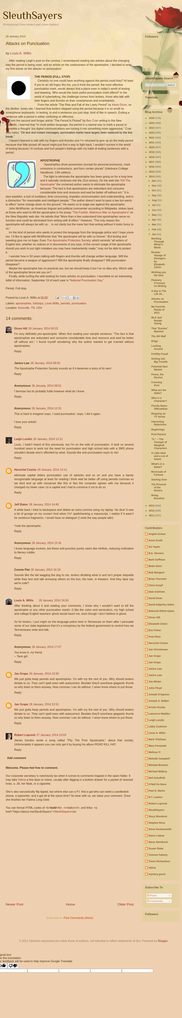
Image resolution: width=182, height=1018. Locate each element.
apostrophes (23, 303)
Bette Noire (155, 566)
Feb (154, 229)
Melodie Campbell (159, 758)
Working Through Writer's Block (157, 243)
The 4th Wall (158, 336)
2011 (152, 515)
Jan (154, 234)
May (154, 214)
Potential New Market (159, 368)
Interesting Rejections (159, 423)
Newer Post (14, 904)
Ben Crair (92, 120)
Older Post (125, 904)
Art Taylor (154, 546)
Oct (154, 190)
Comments (155, 901)
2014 (152, 176)
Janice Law (155, 668)
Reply (18, 351)
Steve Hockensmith (160, 829)
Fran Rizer (155, 636)
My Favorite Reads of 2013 (158, 309)
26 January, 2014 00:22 (43, 328)
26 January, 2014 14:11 (52, 469)
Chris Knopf (156, 585)
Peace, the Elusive (157, 376)
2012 (152, 510)
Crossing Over (156, 384)
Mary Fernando (157, 745)
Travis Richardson (159, 861)
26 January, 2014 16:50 (54, 600)
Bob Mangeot (156, 572)
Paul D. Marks (157, 790)
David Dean (155, 598)
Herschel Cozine (25, 469)
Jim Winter (155, 681)
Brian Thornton (158, 578)
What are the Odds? (158, 392)
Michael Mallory (158, 771)
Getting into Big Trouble (159, 360)
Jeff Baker (21, 504)
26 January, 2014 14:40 (44, 504)
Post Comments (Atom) (78, 917)
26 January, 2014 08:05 (45, 363)
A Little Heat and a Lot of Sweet (159, 456)
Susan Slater (156, 848)
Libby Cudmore (158, 726)
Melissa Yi (154, 752)
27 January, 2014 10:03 (51, 734)
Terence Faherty (158, 854)
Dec (154, 180)
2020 (152, 147)
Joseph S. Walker (159, 700)
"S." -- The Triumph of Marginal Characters (159, 443)
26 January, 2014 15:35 (46, 542)
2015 (152, 171)
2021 (152, 142)
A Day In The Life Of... (158, 292)
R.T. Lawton (155, 797)
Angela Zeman (157, 534)
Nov (154, 185)
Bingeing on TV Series (158, 415)
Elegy (154, 341)
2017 (152, 161)
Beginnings (158, 429)
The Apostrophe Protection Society (68, 240)
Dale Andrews (157, 591)
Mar (154, 224)
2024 (152, 127)
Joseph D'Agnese (159, 694)
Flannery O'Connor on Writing (158, 283)
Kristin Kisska (157, 707)
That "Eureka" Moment (159, 330)
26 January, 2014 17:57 (46, 646)
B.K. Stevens (156, 553)
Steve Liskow (156, 835)
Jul (154, 205)
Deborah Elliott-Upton (161, 611)
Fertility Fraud (159, 353)
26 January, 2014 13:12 (48, 439)
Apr (154, 219)
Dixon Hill (20, 328)
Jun (154, 210)
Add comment (16, 757)
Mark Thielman (157, 739)
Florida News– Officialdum (159, 407)
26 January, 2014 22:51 (44, 704)
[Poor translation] (13, 966)
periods (65, 303)
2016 (152, 166)
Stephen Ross (157, 822)
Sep (154, 195)
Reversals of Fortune (158, 473)
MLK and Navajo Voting (156, 320)
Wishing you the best (158, 274)
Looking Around (157, 347)
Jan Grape (21, 673)
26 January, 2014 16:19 (45, 569)
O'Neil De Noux (158, 784)
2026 (152, 118)
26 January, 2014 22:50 (44, 673)
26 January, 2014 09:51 (46, 385)
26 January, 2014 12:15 (46, 408)
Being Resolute (157, 497)
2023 (152, 132)
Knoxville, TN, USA (30, 307)
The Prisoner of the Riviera (159, 487)
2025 (152, 123)
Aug (154, 200)
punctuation (79, 303)
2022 (152, 137)
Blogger (162, 940)
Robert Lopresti (24, 734)
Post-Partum (158, 434)
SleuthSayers (32, 15)
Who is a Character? (159, 399)
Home (70, 904)
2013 (152, 505)
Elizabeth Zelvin (158, 623)
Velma (22, 779)
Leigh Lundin (23, 439)
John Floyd (155, 688)
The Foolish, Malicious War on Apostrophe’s (100, 212)
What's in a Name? (157, 465)
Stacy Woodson (158, 816)
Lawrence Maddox (159, 713)
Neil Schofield (157, 777)
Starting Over (159, 479)
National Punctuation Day (86, 280)
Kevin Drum (119, 104)
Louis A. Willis (24, 600)
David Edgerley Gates (161, 604)
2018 (152, 157)
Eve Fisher (155, 630)
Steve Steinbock (158, 842)
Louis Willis (52, 303)
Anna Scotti (155, 540)
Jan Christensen (158, 649)
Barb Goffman (157, 559)
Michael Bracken (158, 765)
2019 (152, 152)
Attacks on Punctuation (159, 300)
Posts (152, 895)
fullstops (38, 303)
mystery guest (157, 874)
